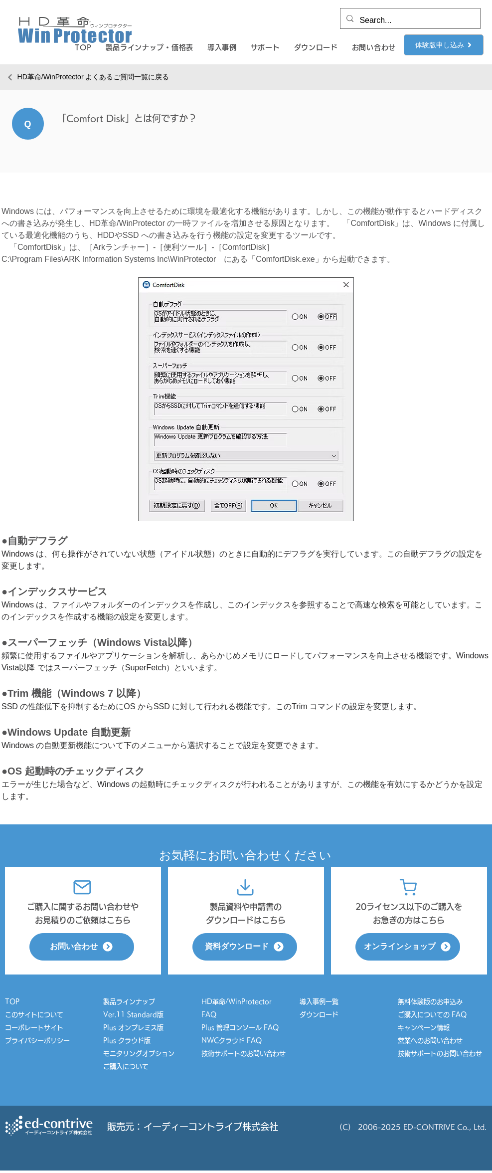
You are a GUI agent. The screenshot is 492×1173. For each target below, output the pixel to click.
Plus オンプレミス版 (133, 1027)
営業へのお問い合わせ (430, 1040)
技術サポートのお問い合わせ (243, 1053)
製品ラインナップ (129, 1001)
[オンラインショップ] (407, 947)
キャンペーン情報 (427, 1027)
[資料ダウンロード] (244, 947)
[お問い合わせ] (81, 947)
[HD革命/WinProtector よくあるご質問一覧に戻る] (87, 77)
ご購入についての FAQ (432, 1014)
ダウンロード (319, 1014)
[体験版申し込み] (444, 44)
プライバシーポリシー (37, 1040)
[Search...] (409, 20)
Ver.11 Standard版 (133, 1014)
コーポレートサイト (34, 1027)
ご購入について (126, 1066)
